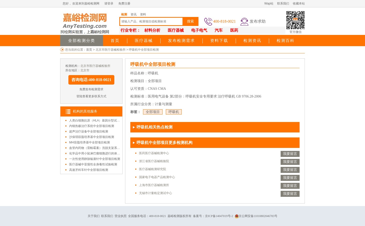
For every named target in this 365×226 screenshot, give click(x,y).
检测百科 (286, 40)
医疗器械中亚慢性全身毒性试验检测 (93, 164)
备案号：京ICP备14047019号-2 (213, 216)
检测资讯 (252, 40)
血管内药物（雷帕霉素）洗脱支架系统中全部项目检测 (105, 148)
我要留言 (290, 154)
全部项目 (153, 112)
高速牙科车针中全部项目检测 (88, 170)
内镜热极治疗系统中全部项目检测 (91, 126)
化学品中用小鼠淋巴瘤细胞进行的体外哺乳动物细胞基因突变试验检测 (115, 153)
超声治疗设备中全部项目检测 (88, 131)
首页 (115, 40)
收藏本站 (299, 3)
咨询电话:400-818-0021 (91, 80)
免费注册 (124, 3)
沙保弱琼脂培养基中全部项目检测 (91, 137)
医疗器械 (144, 40)
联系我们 (283, 3)
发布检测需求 (181, 40)
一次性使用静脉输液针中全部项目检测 (94, 159)
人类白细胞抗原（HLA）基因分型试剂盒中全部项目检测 (106, 120)
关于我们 (94, 216)
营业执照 (121, 216)
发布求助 (258, 21)
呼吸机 (174, 112)
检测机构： (72, 66)
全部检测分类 (81, 40)
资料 (143, 14)
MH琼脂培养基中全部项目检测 (89, 142)
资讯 (134, 14)
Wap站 (268, 3)
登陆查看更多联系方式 (91, 96)
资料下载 (219, 40)
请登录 (108, 3)
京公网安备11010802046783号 (256, 216)
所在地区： (72, 70)
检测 (124, 14)
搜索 (190, 21)
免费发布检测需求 (91, 89)
